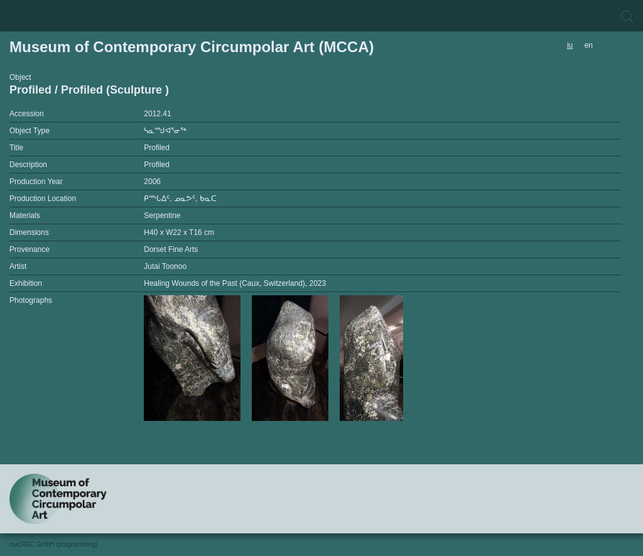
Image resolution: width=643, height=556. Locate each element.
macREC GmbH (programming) (53, 544)
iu (570, 45)
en (589, 45)
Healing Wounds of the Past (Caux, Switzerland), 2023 (235, 283)
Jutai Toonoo (165, 266)
